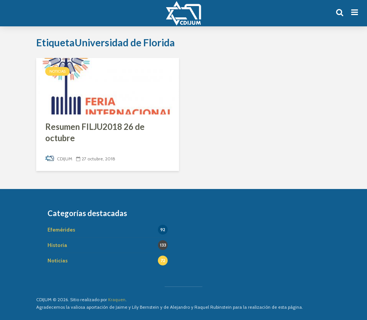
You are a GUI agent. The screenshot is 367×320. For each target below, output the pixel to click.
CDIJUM (58, 159)
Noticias (57, 71)
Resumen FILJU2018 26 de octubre (95, 132)
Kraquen (116, 299)
